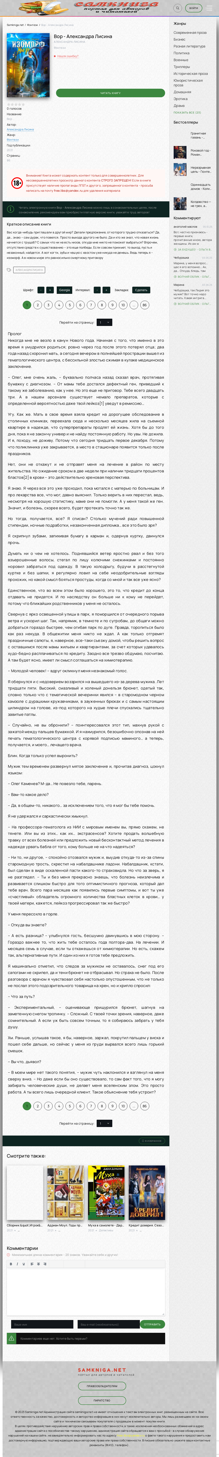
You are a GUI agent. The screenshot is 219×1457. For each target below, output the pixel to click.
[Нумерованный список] (59, 1264)
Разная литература (190, 46)
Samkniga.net (15, 25)
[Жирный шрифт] (11, 1264)
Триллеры (182, 66)
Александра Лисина (20, 129)
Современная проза (190, 32)
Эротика (181, 98)
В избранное (152, 1140)
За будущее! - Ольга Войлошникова (193, 249)
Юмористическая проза (188, 82)
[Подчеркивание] (24, 1264)
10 (123, 305)
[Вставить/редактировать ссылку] (74, 1264)
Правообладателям (101, 1386)
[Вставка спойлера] (102, 1264)
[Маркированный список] (53, 1264)
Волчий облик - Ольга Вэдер (193, 276)
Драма (179, 105)
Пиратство (101, 1400)
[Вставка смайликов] (68, 1264)
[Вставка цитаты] (89, 1264)
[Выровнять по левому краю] (32, 1264)
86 (145, 305)
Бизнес (180, 39)
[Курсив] (17, 1264)
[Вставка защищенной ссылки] (81, 1264)
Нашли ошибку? (68, 56)
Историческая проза (191, 73)
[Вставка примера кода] (95, 1264)
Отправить (19, 1324)
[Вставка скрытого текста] (108, 1264)
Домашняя (182, 92)
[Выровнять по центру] (38, 1264)
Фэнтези (32, 25)
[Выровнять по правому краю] (45, 1264)
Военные (181, 59)
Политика (181, 53)
